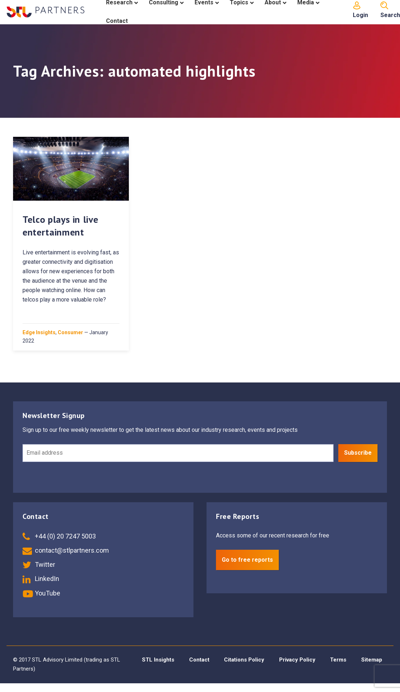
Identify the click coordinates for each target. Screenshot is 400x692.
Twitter (39, 564)
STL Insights (158, 659)
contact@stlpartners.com (66, 550)
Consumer (70, 332)
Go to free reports (247, 559)
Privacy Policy (297, 659)
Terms (338, 659)
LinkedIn (41, 578)
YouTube (41, 593)
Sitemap (371, 659)
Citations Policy (244, 659)
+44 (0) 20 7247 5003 (59, 536)
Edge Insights (39, 332)
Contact (199, 659)
